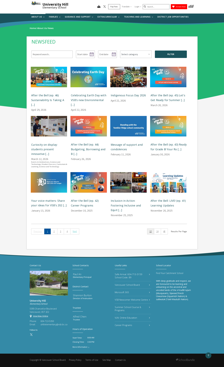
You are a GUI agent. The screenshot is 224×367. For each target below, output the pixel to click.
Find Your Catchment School (169, 273)
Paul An (77, 274)
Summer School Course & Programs (132, 309)
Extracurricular (109, 16)
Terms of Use (91, 360)
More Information (80, 347)
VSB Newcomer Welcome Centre (132, 299)
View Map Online (40, 316)
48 (164, 231)
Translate (127, 6)
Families (54, 16)
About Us (38, 16)
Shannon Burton (82, 295)
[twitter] (104, 7)
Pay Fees (114, 6)
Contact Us (120, 360)
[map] (98, 7)
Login (138, 6)
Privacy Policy (75, 360)
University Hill (55, 4)
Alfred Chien (79, 316)
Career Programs (132, 325)
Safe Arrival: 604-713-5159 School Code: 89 (132, 276)
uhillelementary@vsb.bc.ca (54, 324)
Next (75, 231)
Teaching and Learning (138, 16)
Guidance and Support (79, 16)
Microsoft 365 (132, 292)
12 (151, 231)
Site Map (106, 360)
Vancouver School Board (132, 284)
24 (157, 231)
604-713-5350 (47, 321)
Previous (38, 231)
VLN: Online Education (132, 317)
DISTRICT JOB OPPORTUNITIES (172, 16)
